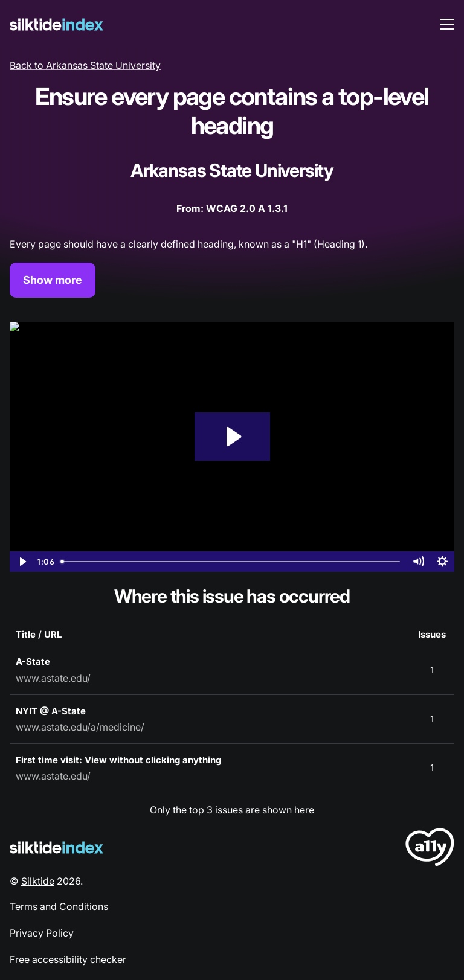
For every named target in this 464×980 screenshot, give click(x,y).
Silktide (37, 881)
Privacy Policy (42, 933)
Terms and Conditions (59, 906)
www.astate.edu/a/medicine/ (80, 727)
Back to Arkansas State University (85, 65)
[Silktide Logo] (56, 847)
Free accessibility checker (68, 959)
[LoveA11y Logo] (429, 849)
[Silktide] (56, 24)
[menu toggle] (447, 24)
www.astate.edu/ (53, 678)
